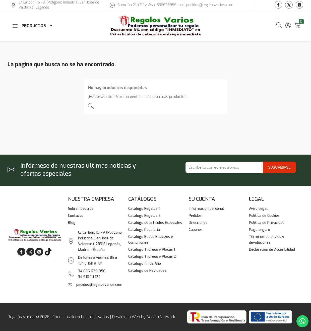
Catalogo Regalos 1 (144, 208)
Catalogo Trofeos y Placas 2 (152, 256)
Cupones (196, 229)
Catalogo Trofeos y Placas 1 (151, 249)
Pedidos (195, 215)
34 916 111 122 (89, 277)
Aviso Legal (258, 208)
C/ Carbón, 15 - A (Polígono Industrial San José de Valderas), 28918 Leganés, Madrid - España (100, 241)
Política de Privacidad (266, 222)
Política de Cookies (264, 215)
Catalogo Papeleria (144, 229)
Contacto (75, 215)
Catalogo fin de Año (144, 263)
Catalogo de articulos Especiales (155, 222)
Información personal (206, 208)
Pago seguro (259, 229)
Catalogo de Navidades (147, 270)
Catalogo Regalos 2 (144, 215)
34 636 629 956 (91, 271)
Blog (72, 222)
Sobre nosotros (80, 208)
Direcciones (198, 222)
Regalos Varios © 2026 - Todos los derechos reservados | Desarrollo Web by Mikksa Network (91, 316)
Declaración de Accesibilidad (272, 249)
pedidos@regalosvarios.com (99, 284)
